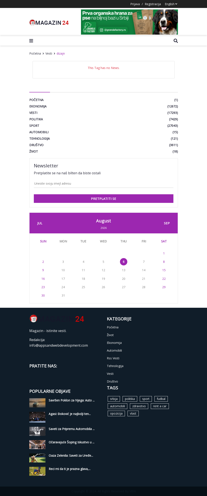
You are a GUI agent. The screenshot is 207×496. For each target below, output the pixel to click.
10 (63, 270)
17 (63, 279)
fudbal (161, 399)
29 (164, 287)
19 (103, 279)
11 (83, 270)
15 (164, 270)
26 (103, 287)
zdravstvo (139, 406)
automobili (117, 406)
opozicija (116, 413)
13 (123, 270)
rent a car (160, 406)
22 (164, 279)
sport (145, 399)
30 (43, 295)
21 (143, 279)
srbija (114, 399)
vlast (133, 413)
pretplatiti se (103, 198)
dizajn (61, 53)
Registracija (153, 4)
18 (83, 279)
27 (123, 287)
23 (43, 287)
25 (83, 287)
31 (63, 295)
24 (63, 287)
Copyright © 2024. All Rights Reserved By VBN (104, 491)
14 (143, 270)
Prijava (135, 4)
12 (103, 270)
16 (43, 279)
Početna (35, 53)
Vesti (48, 53)
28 (143, 287)
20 (123, 279)
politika (130, 399)
